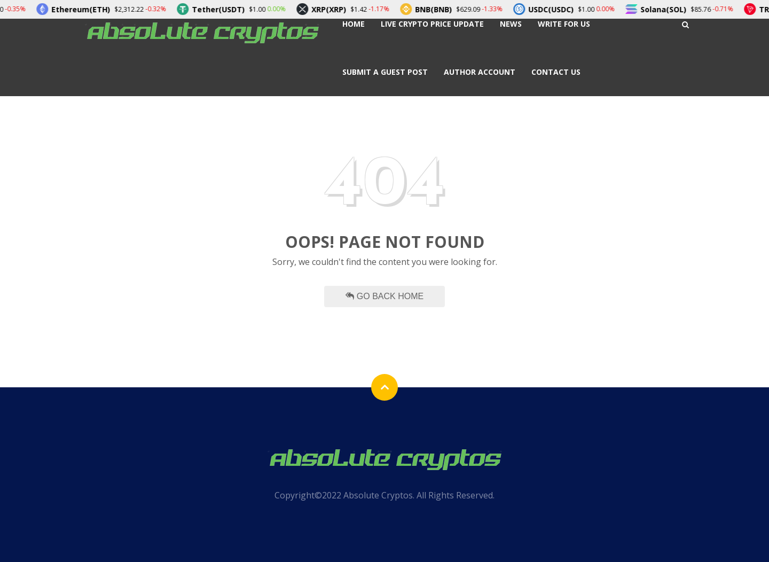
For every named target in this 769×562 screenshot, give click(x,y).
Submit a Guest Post (385, 72)
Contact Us (555, 72)
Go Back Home (384, 296)
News (511, 24)
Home (353, 24)
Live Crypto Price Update (432, 24)
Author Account (479, 72)
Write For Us (564, 24)
